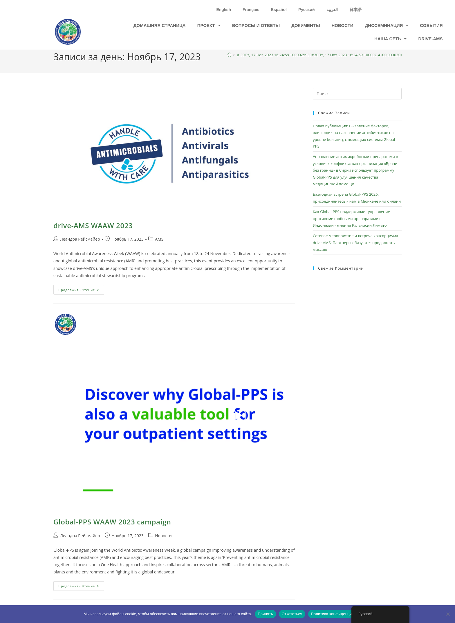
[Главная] (229, 54)
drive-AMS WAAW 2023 (93, 225)
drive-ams (430, 38)
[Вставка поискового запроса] (357, 93)
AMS (159, 239)
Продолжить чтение (81, 288)
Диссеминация (387, 25)
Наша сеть (390, 39)
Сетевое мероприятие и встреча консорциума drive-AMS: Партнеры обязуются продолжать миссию (355, 242)
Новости (342, 25)
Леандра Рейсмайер (80, 239)
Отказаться (292, 614)
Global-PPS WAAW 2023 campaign (112, 521)
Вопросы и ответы (256, 25)
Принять (265, 614)
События (431, 25)
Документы (305, 25)
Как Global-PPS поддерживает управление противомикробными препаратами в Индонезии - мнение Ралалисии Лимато (351, 218)
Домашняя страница (159, 25)
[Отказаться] (448, 614)
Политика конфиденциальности (340, 614)
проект (209, 25)
